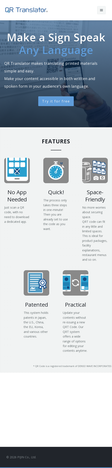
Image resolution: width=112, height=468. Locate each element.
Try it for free (56, 101)
